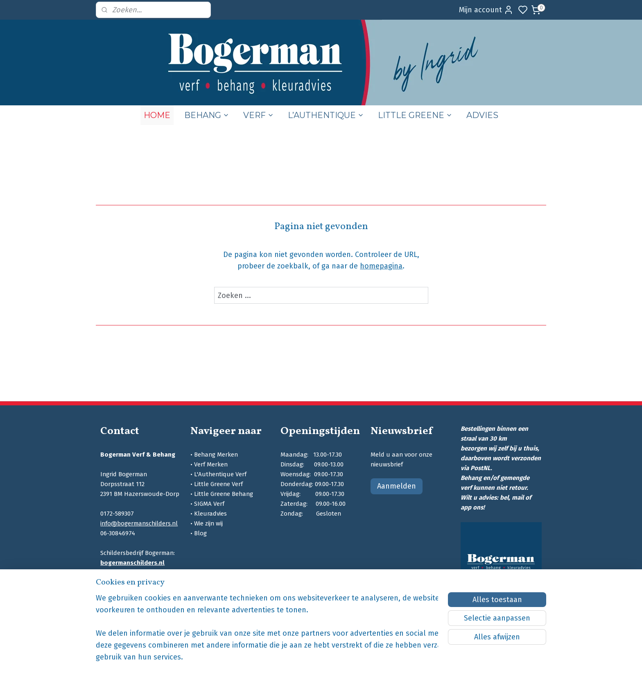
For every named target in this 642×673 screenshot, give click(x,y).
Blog (200, 533)
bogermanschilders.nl (132, 562)
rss (376, 658)
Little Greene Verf (218, 484)
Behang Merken (216, 454)
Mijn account (486, 10)
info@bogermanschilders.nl (139, 523)
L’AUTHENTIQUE (326, 115)
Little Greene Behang (223, 494)
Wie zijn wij (208, 523)
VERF (258, 115)
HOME (157, 115)
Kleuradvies (210, 513)
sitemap (360, 658)
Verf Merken (211, 464)
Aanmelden (396, 486)
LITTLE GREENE (415, 115)
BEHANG (206, 115)
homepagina (381, 266)
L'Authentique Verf (220, 474)
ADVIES (482, 115)
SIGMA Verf (209, 503)
